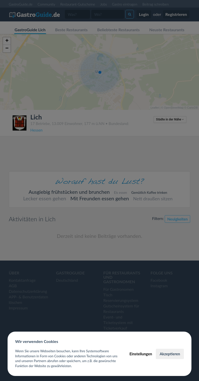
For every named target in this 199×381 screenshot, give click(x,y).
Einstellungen (140, 354)
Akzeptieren (170, 354)
